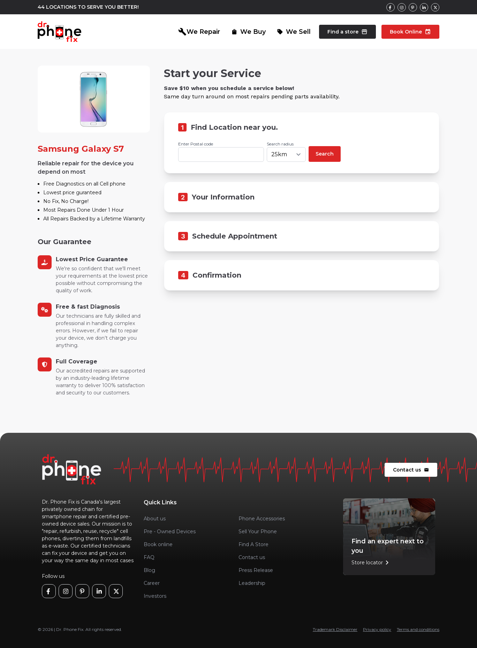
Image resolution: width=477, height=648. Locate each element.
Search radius (280, 143)
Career (152, 583)
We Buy (248, 32)
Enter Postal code (195, 143)
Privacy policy (377, 629)
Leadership (251, 583)
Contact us (411, 470)
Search (325, 154)
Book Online (410, 32)
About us (155, 518)
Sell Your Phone (257, 531)
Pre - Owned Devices (170, 531)
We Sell (294, 32)
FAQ (149, 557)
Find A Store (253, 544)
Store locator (371, 562)
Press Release (255, 570)
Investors (155, 596)
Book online (158, 544)
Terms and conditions (418, 629)
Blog (149, 570)
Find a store (347, 32)
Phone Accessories (261, 518)
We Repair (199, 32)
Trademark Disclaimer (335, 629)
